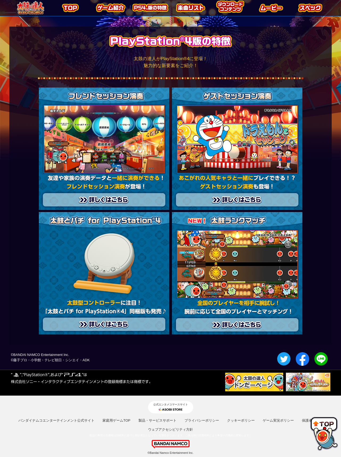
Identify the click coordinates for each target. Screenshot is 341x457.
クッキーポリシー (241, 420)
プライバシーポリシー (201, 420)
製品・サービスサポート (157, 420)
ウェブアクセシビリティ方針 (170, 429)
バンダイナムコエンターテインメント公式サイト (56, 420)
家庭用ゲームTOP (116, 420)
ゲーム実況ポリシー (278, 420)
